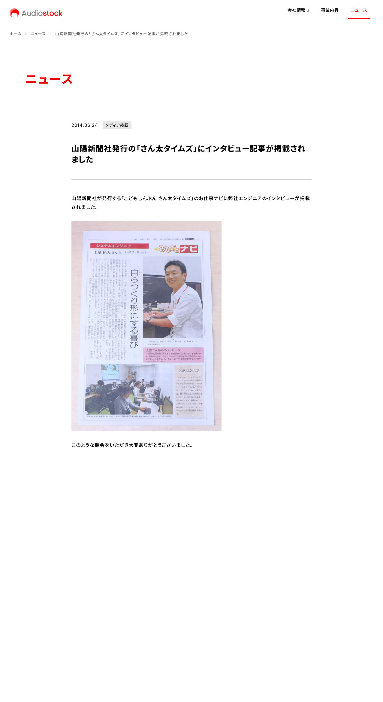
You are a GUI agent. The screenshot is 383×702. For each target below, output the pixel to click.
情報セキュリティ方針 (132, 655)
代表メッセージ (40, 594)
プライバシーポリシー (81, 655)
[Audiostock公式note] (50, 635)
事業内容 (330, 10)
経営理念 (34, 604)
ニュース (359, 10)
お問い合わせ (38, 655)
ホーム (16, 34)
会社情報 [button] (298, 10)
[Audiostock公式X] (27, 635)
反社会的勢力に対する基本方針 (194, 655)
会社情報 (54, 575)
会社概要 (34, 614)
